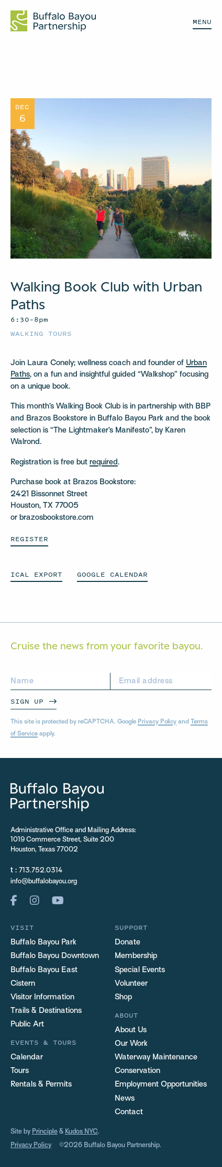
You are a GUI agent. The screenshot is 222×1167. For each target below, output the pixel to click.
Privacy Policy (157, 722)
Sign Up (26, 701)
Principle (45, 1132)
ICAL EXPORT (36, 574)
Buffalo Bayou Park (43, 942)
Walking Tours (41, 334)
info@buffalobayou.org (43, 882)
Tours (19, 1071)
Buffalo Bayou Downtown (54, 956)
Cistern (22, 983)
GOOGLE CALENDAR (112, 574)
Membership (136, 956)
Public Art (27, 1024)
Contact (129, 1112)
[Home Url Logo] (53, 20)
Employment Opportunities (161, 1084)
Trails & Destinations (46, 1010)
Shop (123, 997)
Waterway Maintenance (156, 1057)
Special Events (140, 970)
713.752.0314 (40, 871)
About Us (131, 1030)
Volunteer (131, 983)
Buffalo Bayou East (43, 970)
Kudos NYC (81, 1132)
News (125, 1098)
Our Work (131, 1043)
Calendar (26, 1057)
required (104, 462)
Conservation (137, 1071)
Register (29, 539)
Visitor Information (42, 997)
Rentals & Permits (41, 1084)
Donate (127, 942)
